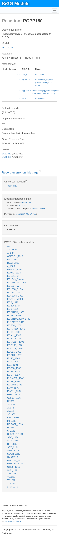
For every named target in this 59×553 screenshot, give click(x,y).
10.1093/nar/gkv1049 (13, 521)
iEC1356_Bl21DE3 (16, 282)
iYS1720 (11, 480)
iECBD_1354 (13, 305)
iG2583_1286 (14, 398)
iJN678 (10, 407)
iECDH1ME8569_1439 (18, 319)
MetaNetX (20, 214)
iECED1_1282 (14, 325)
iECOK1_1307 (14, 355)
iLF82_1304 (13, 417)
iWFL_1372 (13, 470)
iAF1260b (12, 249)
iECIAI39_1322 (14, 338)
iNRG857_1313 (15, 424)
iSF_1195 (12, 444)
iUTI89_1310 (13, 467)
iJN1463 (11, 404)
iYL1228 (11, 477)
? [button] (26, 181)
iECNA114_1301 (15, 342)
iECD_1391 (13, 309)
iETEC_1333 (13, 394)
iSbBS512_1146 (15, 434)
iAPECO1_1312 (15, 256)
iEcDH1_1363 (14, 315)
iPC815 (10, 427)
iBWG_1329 (13, 263)
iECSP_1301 (13, 381)
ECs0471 (6, 157)
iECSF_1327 (13, 375)
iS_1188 (11, 430)
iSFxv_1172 (13, 450)
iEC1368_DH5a (15, 289)
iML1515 (11, 421)
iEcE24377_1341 (15, 322)
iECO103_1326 (15, 345)
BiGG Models (15, 3)
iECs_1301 (7, 47)
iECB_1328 (12, 302)
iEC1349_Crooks (15, 279)
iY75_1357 (12, 473)
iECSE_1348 (13, 371)
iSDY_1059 (12, 440)
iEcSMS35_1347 (15, 378)
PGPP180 (12, 186)
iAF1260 (11, 246)
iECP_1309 (12, 361)
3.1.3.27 (22, 206)
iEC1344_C (13, 276)
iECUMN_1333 (14, 384)
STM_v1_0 (12, 486)
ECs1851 (6, 153)
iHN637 (10, 401)
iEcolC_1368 (13, 358)
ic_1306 (11, 266)
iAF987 (10, 253)
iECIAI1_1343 (14, 335)
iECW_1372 (13, 388)
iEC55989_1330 (15, 295)
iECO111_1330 (15, 348)
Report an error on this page (20, 172)
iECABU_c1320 (15, 299)
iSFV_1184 (12, 447)
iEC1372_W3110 (15, 292)
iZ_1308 (11, 483)
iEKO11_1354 (14, 391)
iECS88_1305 (14, 368)
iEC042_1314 (14, 272)
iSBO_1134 (13, 437)
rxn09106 (26, 203)
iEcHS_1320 (13, 332)
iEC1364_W (13, 286)
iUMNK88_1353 (15, 463)
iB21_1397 (12, 259)
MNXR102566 (38, 208)
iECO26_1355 (14, 352)
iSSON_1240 (13, 454)
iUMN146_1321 (15, 460)
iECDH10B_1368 (15, 312)
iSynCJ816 (12, 457)
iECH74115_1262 (16, 328)
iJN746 (10, 411)
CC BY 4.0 (31, 214)
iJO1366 (11, 414)
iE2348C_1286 (14, 269)
